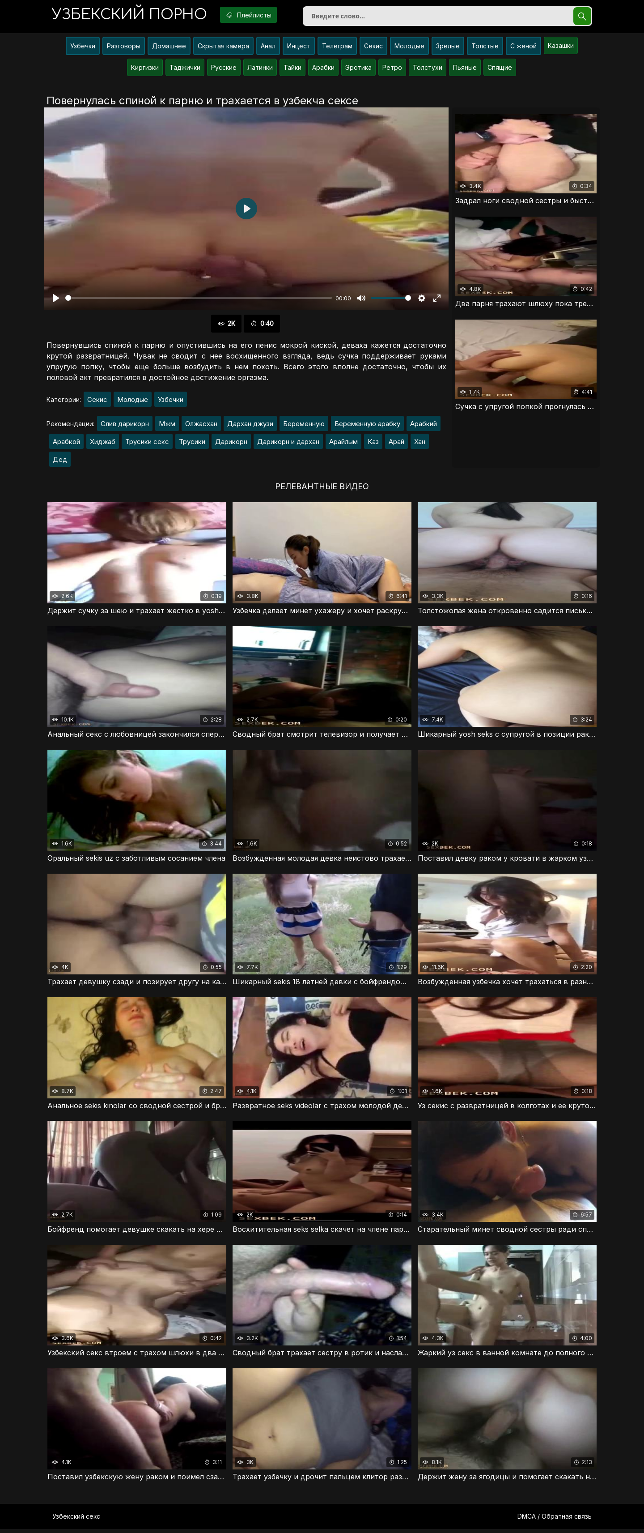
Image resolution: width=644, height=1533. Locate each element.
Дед (60, 461)
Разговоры (123, 47)
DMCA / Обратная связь (554, 1520)
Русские (224, 69)
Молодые (409, 47)
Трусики (192, 443)
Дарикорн (231, 443)
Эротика (358, 69)
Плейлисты (254, 15)
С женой (523, 47)
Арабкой (66, 443)
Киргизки (145, 69)
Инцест (298, 47)
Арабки (323, 69)
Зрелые (448, 47)
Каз (373, 443)
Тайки (292, 69)
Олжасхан (201, 425)
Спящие (499, 69)
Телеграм (337, 47)
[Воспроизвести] (56, 300)
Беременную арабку (367, 425)
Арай (396, 443)
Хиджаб (102, 443)
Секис (373, 47)
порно (131, 15)
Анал (268, 47)
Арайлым (343, 443)
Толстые (485, 47)
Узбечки (82, 47)
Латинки (260, 69)
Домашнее (169, 47)
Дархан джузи (250, 425)
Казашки (561, 47)
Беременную (304, 425)
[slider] (198, 300)
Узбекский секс (76, 1520)
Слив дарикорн (125, 425)
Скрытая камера (223, 47)
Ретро (392, 69)
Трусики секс (147, 443)
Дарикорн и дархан (288, 443)
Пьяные (465, 69)
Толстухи (427, 69)
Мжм (167, 425)
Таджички (184, 69)
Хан (419, 443)
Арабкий (423, 425)
